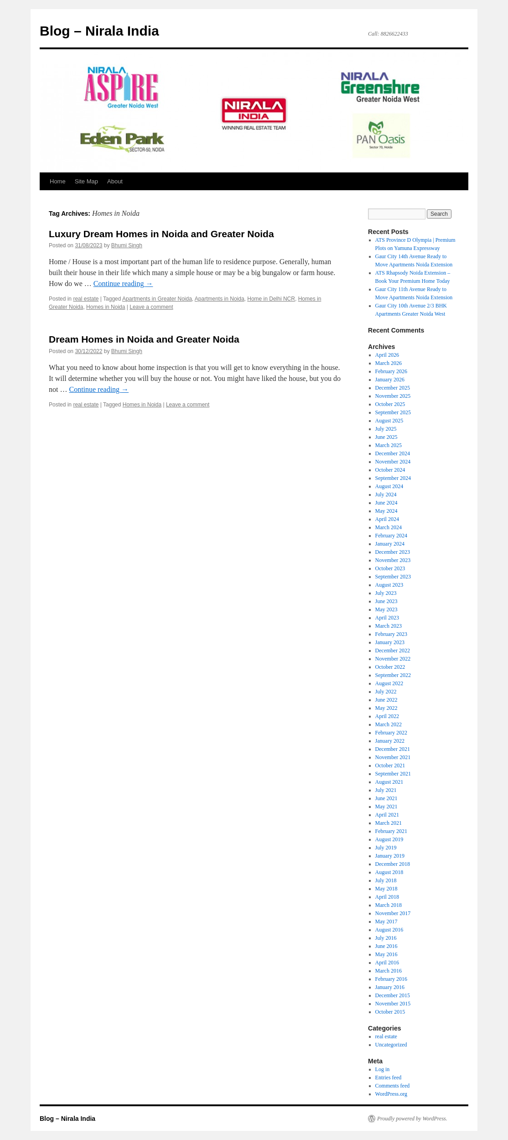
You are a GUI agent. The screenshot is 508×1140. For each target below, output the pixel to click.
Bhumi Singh (126, 245)
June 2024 (386, 503)
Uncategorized (391, 1044)
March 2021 (388, 823)
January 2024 (389, 544)
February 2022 (391, 732)
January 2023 (389, 642)
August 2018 (389, 872)
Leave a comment (151, 307)
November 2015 (393, 1003)
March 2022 (388, 724)
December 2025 (392, 388)
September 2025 (393, 412)
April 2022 (387, 716)
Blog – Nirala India (99, 30)
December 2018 (392, 864)
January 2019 (389, 856)
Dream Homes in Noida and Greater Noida (144, 339)
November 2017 (393, 913)
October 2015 (390, 1012)
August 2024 (389, 486)
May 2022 (386, 708)
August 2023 (389, 585)
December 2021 (392, 749)
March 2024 (388, 527)
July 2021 (386, 790)
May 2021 (386, 806)
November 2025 (393, 396)
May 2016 (386, 954)
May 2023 (386, 609)
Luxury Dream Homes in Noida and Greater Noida (161, 234)
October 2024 (390, 470)
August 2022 (389, 683)
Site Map (86, 181)
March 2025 (388, 445)
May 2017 (386, 921)
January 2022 (389, 741)
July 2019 (386, 847)
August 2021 (389, 782)
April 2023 (387, 617)
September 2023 (393, 576)
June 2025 (386, 437)
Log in (382, 1069)
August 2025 (389, 420)
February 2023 (391, 634)
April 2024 (387, 519)
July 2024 (386, 494)
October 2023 (390, 568)
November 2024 (393, 461)
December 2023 (392, 552)
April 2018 (387, 897)
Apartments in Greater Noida (157, 299)
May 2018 (386, 888)
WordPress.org (391, 1094)
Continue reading (123, 283)
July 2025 (386, 429)
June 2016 (386, 946)
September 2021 (393, 773)
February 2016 (391, 979)
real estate (85, 299)
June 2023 (386, 601)
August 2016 (389, 930)
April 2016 (387, 962)
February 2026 (391, 371)
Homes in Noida (105, 307)
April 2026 (387, 355)
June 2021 (386, 798)
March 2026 (388, 363)
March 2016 (388, 971)
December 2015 (392, 995)
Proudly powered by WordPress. (412, 1118)
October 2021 (390, 765)
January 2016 (389, 987)
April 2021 (387, 815)
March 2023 (388, 626)
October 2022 (390, 667)
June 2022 (386, 700)
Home (58, 181)
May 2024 (386, 511)
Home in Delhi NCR (271, 299)
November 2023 (393, 560)
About (115, 181)
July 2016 (386, 938)
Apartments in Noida (219, 299)
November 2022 (393, 659)
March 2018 (388, 905)
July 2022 (386, 691)
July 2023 (386, 593)
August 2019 (389, 839)
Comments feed (392, 1086)
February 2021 (391, 831)
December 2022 (392, 650)
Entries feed (388, 1077)
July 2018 (386, 880)
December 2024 (392, 453)
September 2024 (393, 478)
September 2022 (393, 675)
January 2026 (389, 379)
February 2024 (391, 535)
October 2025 (390, 404)
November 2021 (393, 757)
